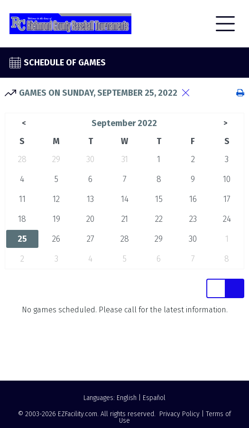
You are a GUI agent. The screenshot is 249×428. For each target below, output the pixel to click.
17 (227, 199)
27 (90, 239)
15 (159, 199)
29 (56, 159)
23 (193, 219)
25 (22, 239)
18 (22, 219)
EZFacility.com (77, 414)
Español (154, 398)
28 (22, 159)
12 (56, 199)
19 (56, 219)
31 (124, 159)
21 (124, 219)
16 (193, 199)
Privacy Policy (179, 414)
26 (56, 239)
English (127, 398)
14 (125, 199)
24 (227, 219)
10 (227, 179)
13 (90, 199)
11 (22, 199)
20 (90, 219)
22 (159, 219)
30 (90, 159)
